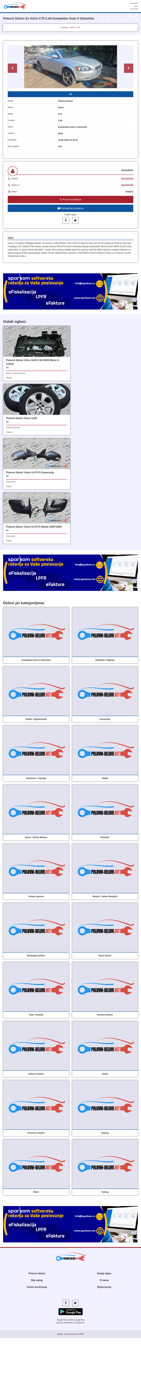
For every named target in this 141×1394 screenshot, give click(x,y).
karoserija (10, 427)
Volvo (72, 27)
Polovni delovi (36, 1165)
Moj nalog (37, 1171)
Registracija (104, 1178)
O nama (104, 1171)
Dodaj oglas (104, 1165)
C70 (78, 27)
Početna (64, 27)
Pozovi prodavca (70, 199)
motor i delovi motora (15, 373)
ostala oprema (82, 369)
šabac (9, 378)
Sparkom (74, 1225)
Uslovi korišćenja (37, 1178)
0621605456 (127, 178)
